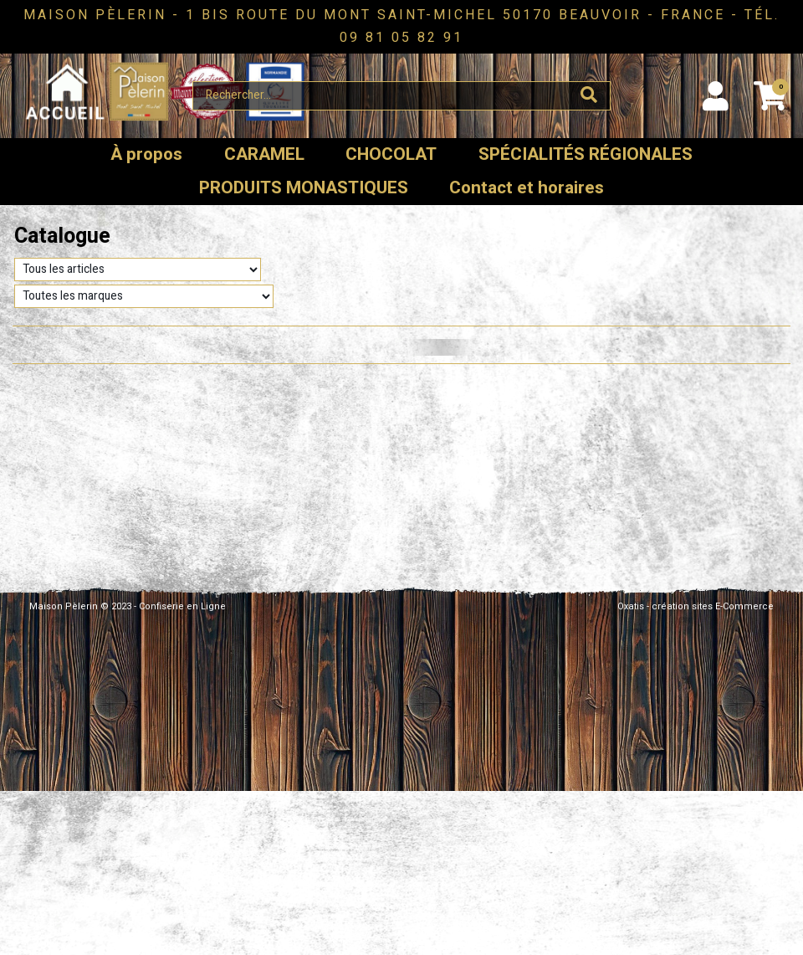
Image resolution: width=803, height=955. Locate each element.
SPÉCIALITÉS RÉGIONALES (585, 154)
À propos (146, 154)
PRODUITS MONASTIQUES (303, 188)
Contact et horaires (526, 188)
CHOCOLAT (391, 154)
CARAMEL (264, 154)
